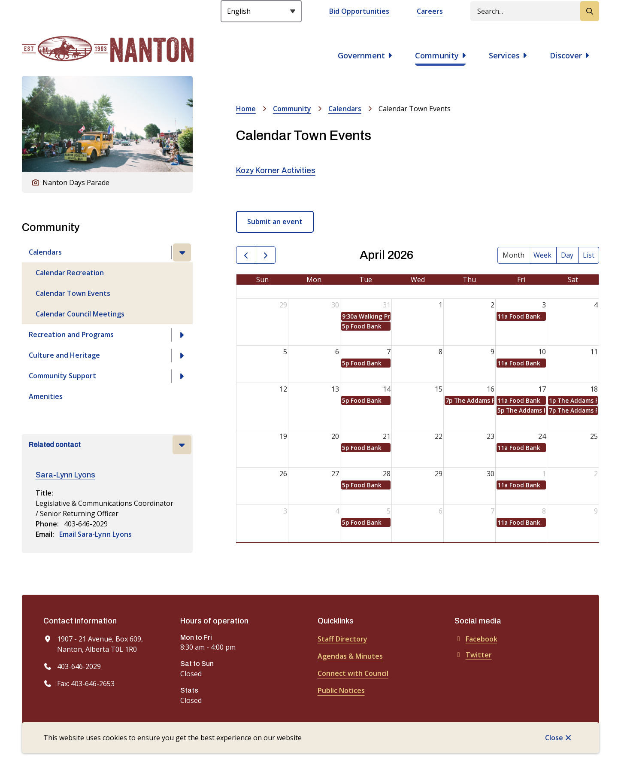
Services (504, 55)
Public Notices (341, 690)
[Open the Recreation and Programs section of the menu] (182, 335)
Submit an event (275, 221)
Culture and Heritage (64, 355)
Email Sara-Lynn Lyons (95, 534)
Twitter (473, 655)
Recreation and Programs (71, 334)
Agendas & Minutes (350, 656)
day (567, 255)
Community (437, 55)
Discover (566, 55)
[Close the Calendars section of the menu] (182, 252)
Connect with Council (353, 673)
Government (361, 55)
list (588, 255)
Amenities (46, 396)
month (513, 255)
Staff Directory (342, 639)
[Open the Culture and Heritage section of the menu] (182, 356)
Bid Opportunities (359, 11)
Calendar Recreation (70, 272)
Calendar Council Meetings (80, 314)
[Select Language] (261, 11)
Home (246, 108)
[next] (266, 255)
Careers (430, 11)
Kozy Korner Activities (275, 170)
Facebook (475, 639)
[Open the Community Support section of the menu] (182, 376)
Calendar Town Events (73, 293)
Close (554, 737)
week (542, 255)
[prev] (246, 255)
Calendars (45, 252)
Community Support (62, 375)
